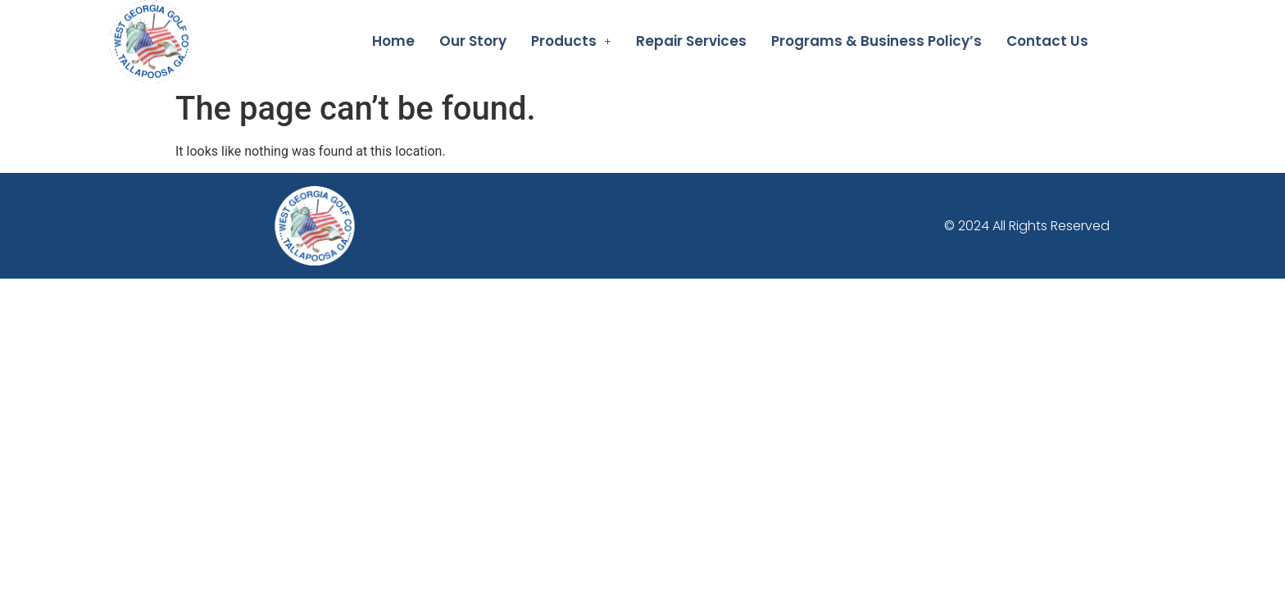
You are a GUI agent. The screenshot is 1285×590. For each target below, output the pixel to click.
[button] (571, 40)
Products (571, 41)
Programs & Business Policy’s (876, 41)
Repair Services (691, 41)
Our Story (472, 41)
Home (393, 41)
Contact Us (1047, 41)
